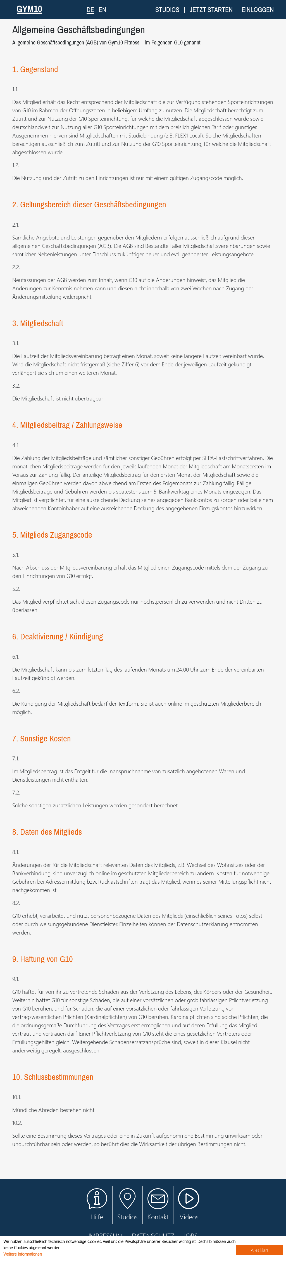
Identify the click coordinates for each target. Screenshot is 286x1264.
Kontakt (158, 1204)
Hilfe (96, 1204)
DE (90, 9)
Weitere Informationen (22, 1254)
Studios (167, 9)
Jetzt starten (211, 9)
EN (102, 9)
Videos (188, 1207)
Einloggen (258, 9)
